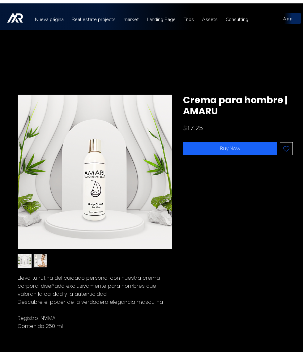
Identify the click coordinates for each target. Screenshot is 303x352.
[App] (288, 18)
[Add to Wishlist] (286, 148)
